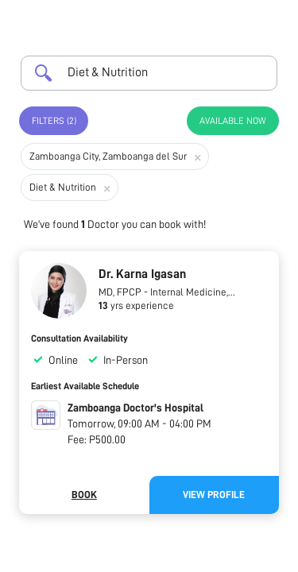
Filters (54, 121)
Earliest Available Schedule (85, 386)
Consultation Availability (79, 338)
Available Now (232, 121)
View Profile (214, 494)
